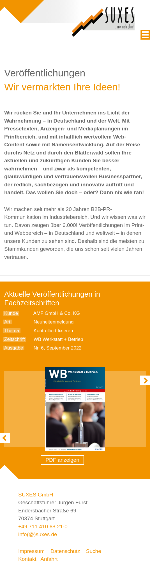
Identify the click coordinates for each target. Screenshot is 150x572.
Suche (93, 551)
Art (7, 322)
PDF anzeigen (62, 460)
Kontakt (27, 559)
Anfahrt (48, 559)
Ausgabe (13, 348)
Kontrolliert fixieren (53, 330)
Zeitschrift (14, 339)
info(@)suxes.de (37, 534)
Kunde (11, 313)
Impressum (31, 551)
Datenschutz (65, 551)
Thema (11, 330)
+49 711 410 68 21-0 (43, 526)
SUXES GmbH (35, 495)
